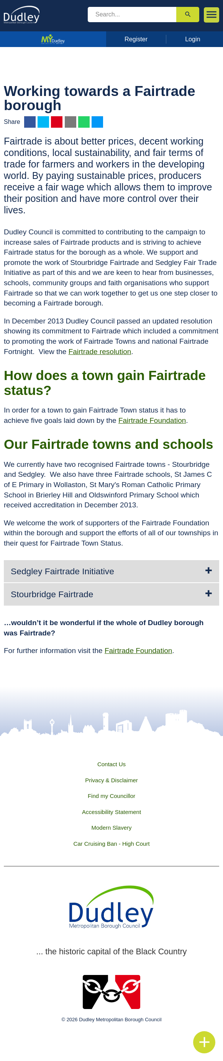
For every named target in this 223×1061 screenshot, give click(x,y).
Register (136, 39)
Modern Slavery (111, 827)
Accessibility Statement (111, 812)
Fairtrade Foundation (152, 420)
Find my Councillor (111, 796)
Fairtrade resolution (100, 352)
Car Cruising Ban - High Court (111, 843)
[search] (132, 14)
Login (192, 39)
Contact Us (111, 764)
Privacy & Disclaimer (111, 780)
